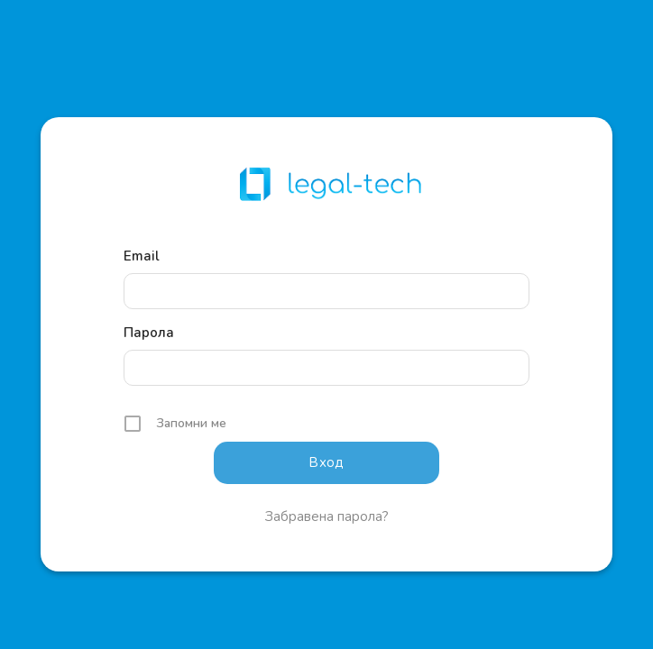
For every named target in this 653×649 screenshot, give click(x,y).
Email (142, 256)
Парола (149, 333)
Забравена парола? (327, 516)
